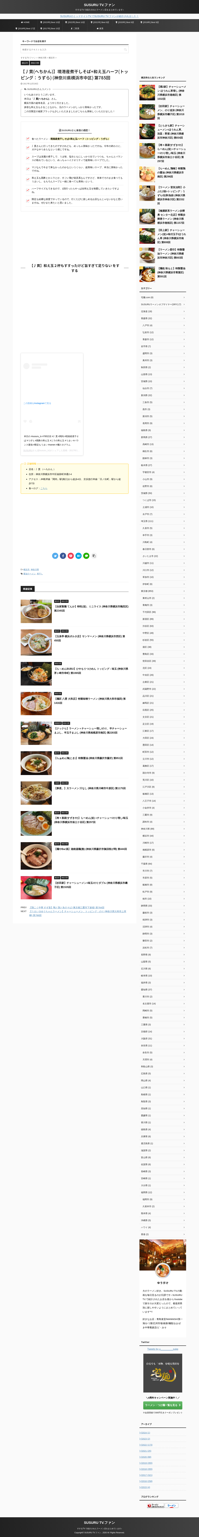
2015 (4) (144, 1487)
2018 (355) (146, 1469)
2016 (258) (146, 1481)
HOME (25, 22)
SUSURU (27, 450)
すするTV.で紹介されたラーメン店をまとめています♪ (99, 1529)
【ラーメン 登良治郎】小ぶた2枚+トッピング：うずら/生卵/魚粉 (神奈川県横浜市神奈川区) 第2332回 (171, 195)
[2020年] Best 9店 (125, 22)
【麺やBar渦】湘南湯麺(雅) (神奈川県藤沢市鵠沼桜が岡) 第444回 (90, 849)
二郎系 (75, 28)
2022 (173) (146, 1445)
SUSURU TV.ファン (99, 5)
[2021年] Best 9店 (100, 22)
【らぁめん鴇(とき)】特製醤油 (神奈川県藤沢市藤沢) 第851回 (88, 758)
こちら (43, 488)
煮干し (40, 574)
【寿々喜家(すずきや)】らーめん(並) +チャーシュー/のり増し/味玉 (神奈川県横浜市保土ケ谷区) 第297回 (171, 153)
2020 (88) (145, 1457)
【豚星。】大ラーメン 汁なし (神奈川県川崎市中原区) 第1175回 (90, 788)
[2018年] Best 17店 (25, 28)
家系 (100, 28)
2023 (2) (144, 1439)
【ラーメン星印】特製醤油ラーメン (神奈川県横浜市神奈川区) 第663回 (171, 253)
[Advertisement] (75, 236)
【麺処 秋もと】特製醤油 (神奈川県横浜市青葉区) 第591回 (171, 272)
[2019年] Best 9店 (149, 22)
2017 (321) (146, 1475)
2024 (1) (144, 1432)
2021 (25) (145, 1451)
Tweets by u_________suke (162, 1349)
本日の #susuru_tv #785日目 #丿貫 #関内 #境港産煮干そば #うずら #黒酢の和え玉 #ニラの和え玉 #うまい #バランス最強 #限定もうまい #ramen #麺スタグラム (51, 440)
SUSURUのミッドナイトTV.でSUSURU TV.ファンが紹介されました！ (99, 16)
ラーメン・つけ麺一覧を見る (163, 1405)
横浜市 (26, 569)
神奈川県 (35, 569)
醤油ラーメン (29, 574)
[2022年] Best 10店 (75, 22)
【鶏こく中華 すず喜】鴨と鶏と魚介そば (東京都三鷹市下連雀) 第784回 (66, 907)
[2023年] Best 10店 (50, 22)
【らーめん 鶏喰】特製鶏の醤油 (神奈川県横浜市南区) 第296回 (171, 172)
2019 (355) (146, 1463)
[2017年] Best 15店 (50, 28)
